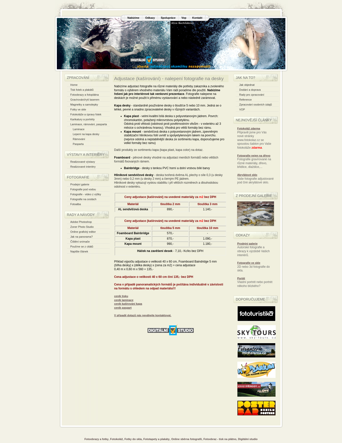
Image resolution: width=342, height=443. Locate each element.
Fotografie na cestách (83, 199)
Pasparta (78, 143)
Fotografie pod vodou (83, 189)
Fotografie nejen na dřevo (253, 155)
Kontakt (197, 17)
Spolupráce (168, 17)
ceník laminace (123, 300)
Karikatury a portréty (82, 119)
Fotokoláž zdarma (248, 128)
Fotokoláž (116, 439)
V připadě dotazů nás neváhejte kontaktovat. (142, 315)
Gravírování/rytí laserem (84, 99)
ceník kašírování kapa (128, 303)
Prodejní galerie (79, 184)
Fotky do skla (133, 439)
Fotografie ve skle (249, 262)
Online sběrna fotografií (186, 439)
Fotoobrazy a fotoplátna (84, 94)
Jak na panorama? (81, 236)
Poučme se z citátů (81, 246)
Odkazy (150, 17)
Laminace (79, 129)
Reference (245, 99)
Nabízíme (133, 17)
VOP (242, 109)
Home (74, 84)
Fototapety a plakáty (156, 439)
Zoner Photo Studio (82, 226)
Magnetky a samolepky (84, 104)
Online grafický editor (83, 231)
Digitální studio (248, 439)
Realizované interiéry (83, 166)
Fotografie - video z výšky (85, 194)
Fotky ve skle (78, 109)
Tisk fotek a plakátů (82, 89)
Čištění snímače (80, 241)
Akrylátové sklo (247, 174)
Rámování (79, 139)
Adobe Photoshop (81, 221)
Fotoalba (75, 204)
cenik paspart (123, 307)
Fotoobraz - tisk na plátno (219, 439)
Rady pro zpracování (251, 94)
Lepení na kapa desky (86, 134)
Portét (241, 278)
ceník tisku (121, 296)
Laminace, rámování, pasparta (88, 124)
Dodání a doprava (250, 89)
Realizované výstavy (82, 161)
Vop (183, 17)
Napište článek (79, 251)
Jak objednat (247, 84)
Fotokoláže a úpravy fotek (85, 114)
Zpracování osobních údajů (255, 104)
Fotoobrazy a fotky (96, 439)
